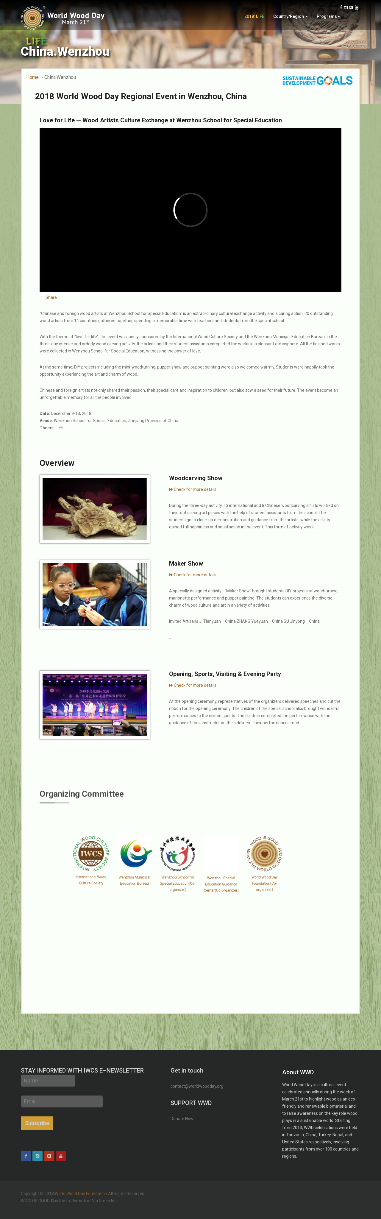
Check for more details (192, 489)
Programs (328, 17)
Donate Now (182, 1118)
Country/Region (290, 17)
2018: (254, 17)
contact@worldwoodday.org (197, 1086)
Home (32, 77)
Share (51, 297)
